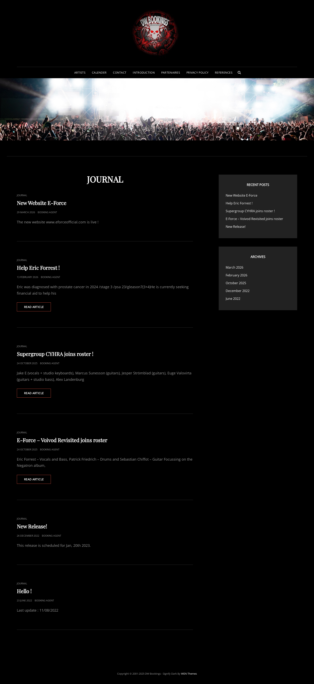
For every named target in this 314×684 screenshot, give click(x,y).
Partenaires (170, 72)
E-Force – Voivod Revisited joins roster (62, 440)
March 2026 (234, 267)
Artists (80, 72)
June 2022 (233, 298)
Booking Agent (47, 212)
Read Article (37, 308)
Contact (119, 72)
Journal (22, 195)
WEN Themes (189, 673)
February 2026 (236, 275)
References (223, 72)
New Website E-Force (41, 202)
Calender (99, 72)
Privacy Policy (197, 72)
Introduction (144, 72)
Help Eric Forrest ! (38, 267)
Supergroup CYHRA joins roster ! (55, 353)
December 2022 (238, 291)
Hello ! (24, 591)
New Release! (32, 526)
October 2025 (236, 283)
